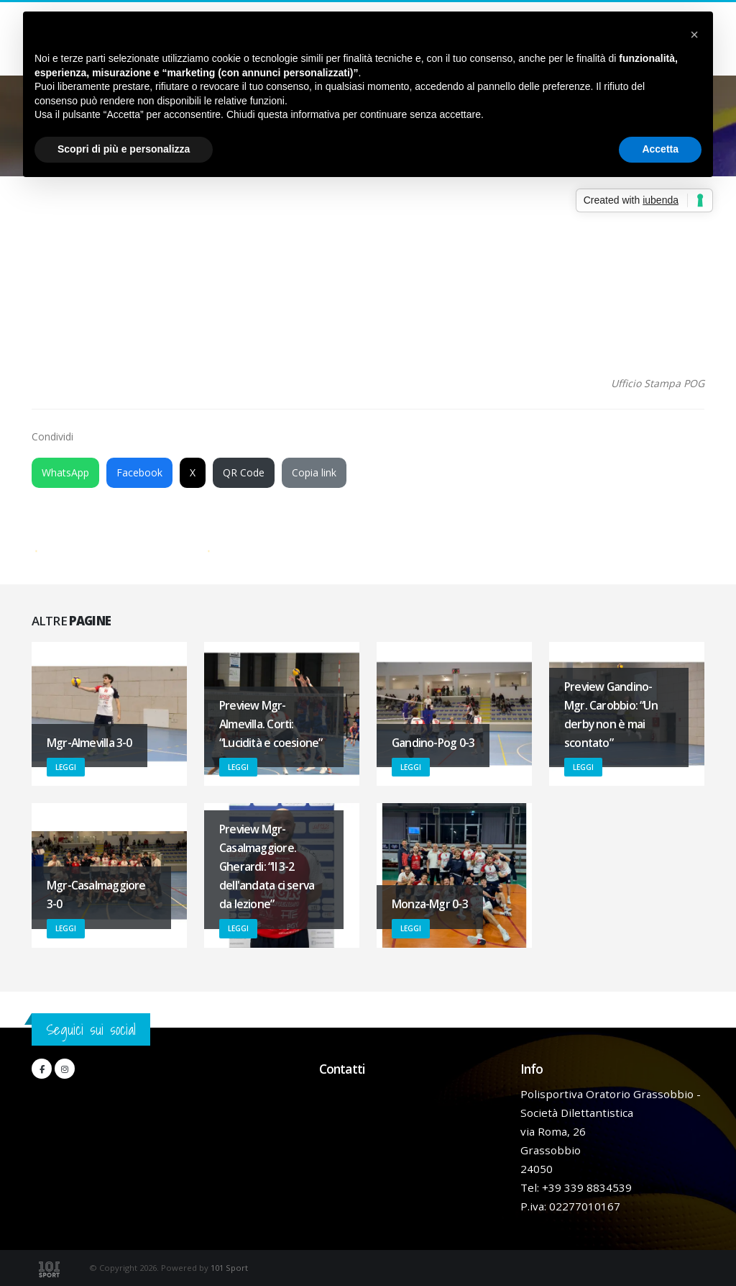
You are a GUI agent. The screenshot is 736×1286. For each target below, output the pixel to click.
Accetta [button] (660, 149)
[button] (694, 34)
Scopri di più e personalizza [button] (124, 149)
